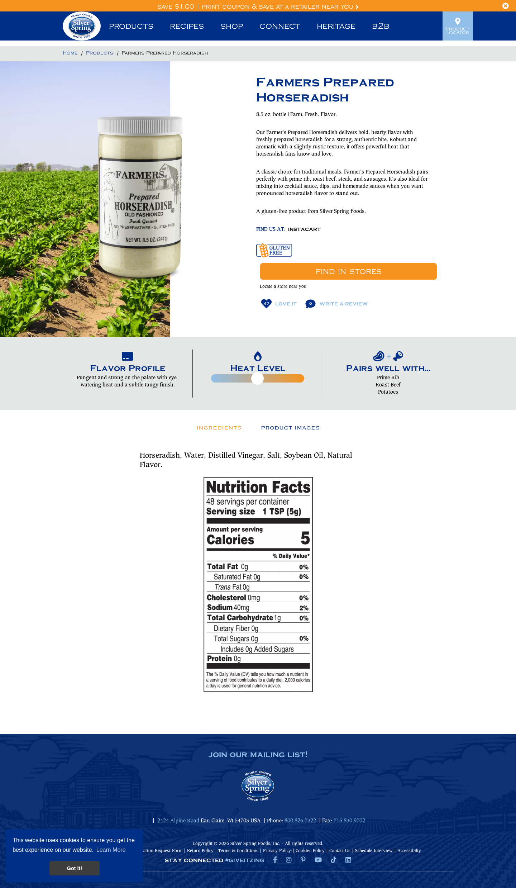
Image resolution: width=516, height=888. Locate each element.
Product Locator (458, 26)
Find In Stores (349, 271)
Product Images (290, 427)
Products (131, 26)
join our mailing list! (258, 755)
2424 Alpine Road (178, 821)
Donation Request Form (158, 851)
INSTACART (304, 229)
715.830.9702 (349, 821)
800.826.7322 (300, 821)
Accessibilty (409, 851)
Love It (279, 303)
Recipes (187, 26)
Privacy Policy (277, 851)
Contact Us (339, 851)
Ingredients (219, 427)
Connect (279, 26)
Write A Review (336, 303)
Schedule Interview (374, 851)
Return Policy (200, 851)
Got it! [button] (74, 868)
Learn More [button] (111, 850)
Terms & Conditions (238, 851)
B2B (381, 26)
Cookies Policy (310, 851)
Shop (231, 26)
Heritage (336, 26)
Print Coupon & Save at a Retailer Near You (280, 6)
